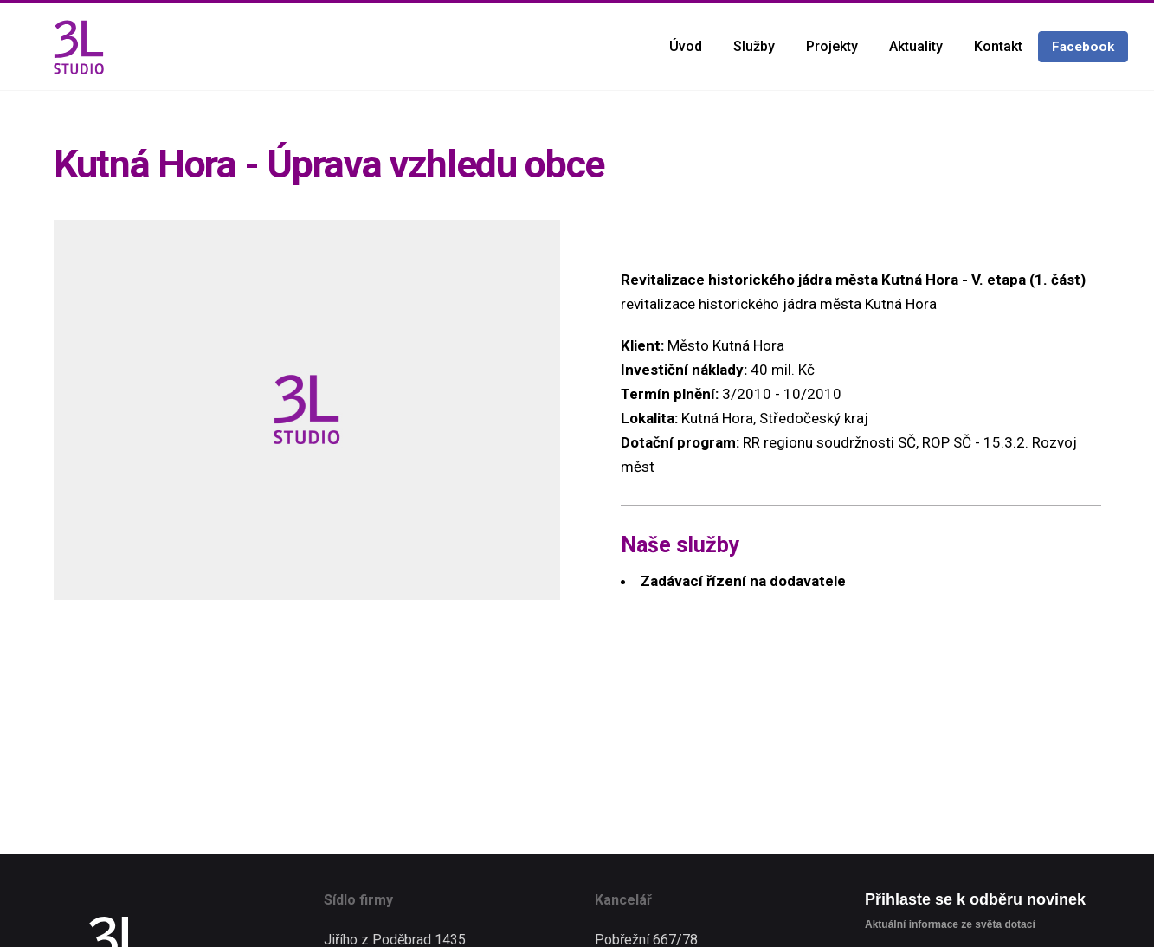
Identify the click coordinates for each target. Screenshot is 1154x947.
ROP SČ (946, 442)
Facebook (1083, 47)
